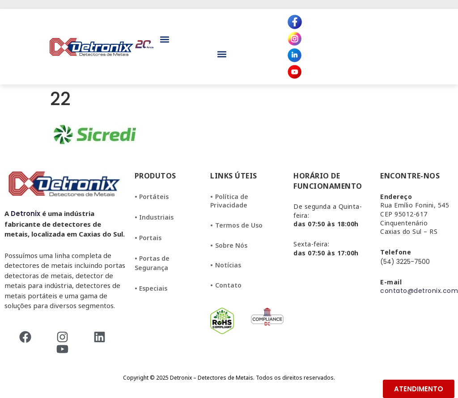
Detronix (25, 213)
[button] (164, 39)
